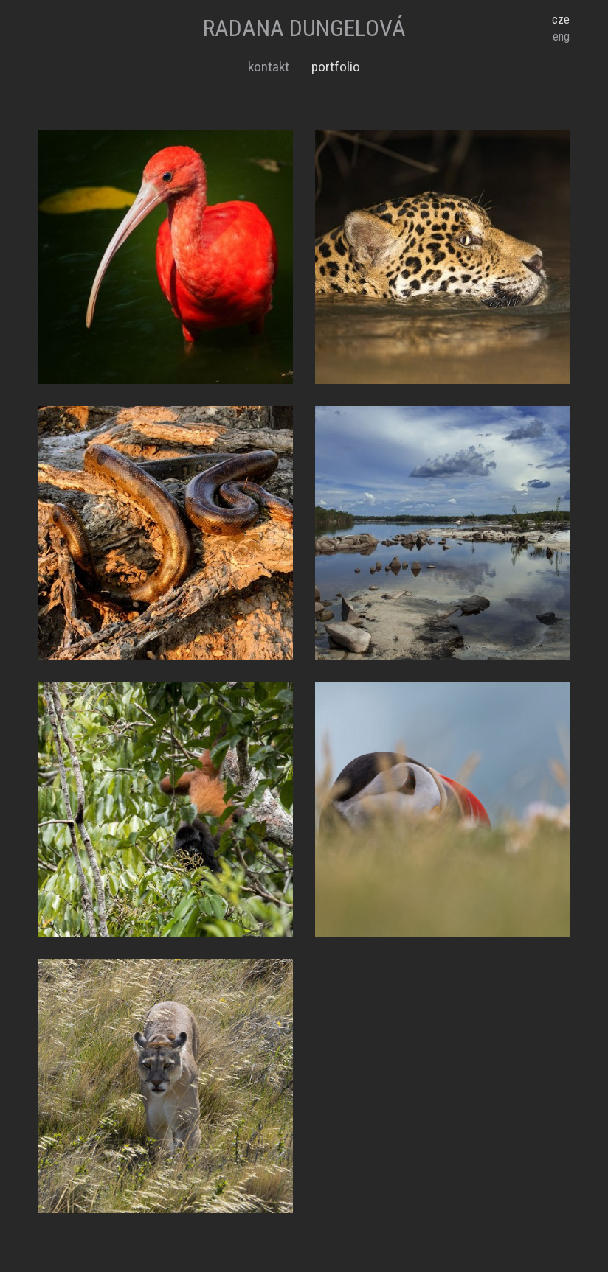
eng (561, 36)
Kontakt (268, 66)
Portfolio (335, 66)
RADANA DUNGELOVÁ (304, 28)
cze (561, 20)
